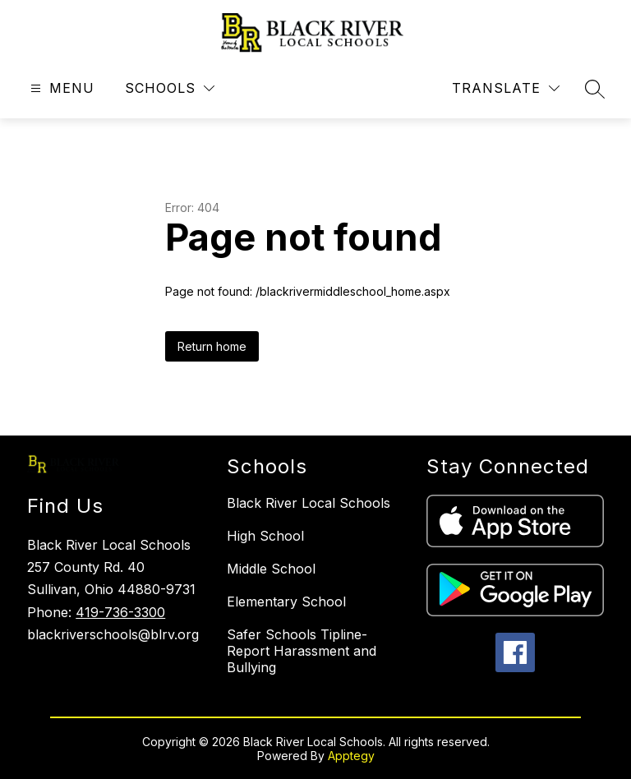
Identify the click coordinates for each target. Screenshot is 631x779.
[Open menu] (60, 88)
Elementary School (286, 601)
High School (265, 536)
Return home (211, 346)
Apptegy (351, 756)
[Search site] (595, 89)
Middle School (271, 568)
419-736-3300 (120, 612)
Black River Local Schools (308, 503)
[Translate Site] (506, 88)
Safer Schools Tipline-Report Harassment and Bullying (301, 650)
